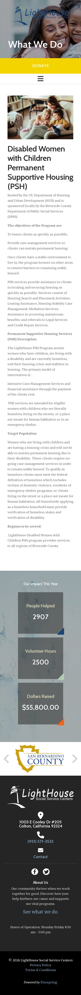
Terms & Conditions (40, 970)
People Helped (40, 605)
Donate (40, 65)
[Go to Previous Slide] (6, 759)
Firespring (49, 982)
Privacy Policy (40, 965)
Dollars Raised (40, 696)
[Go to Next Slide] (74, 759)
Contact (40, 856)
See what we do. (40, 912)
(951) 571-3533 (40, 841)
